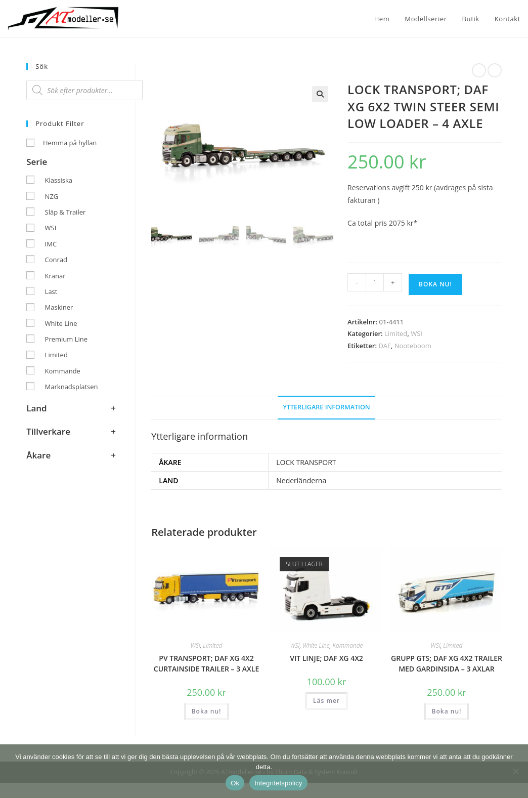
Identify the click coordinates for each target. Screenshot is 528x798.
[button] (320, 94)
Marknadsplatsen (71, 386)
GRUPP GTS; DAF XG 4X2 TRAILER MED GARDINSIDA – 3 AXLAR (446, 663)
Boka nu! (435, 284)
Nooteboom (412, 345)
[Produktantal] (375, 282)
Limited (395, 333)
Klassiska (58, 180)
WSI (416, 333)
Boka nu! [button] (207, 711)
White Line (316, 645)
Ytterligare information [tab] (326, 407)
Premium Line (66, 339)
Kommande (347, 645)
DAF (384, 345)
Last (51, 291)
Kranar (55, 275)
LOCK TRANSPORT (306, 462)
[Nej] (515, 771)
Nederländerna (301, 480)
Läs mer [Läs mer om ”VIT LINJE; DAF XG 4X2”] (326, 700)
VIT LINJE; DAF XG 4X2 (326, 658)
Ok (235, 783)
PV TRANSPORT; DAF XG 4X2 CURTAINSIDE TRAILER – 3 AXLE (206, 663)
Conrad (56, 259)
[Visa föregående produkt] (479, 70)
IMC (51, 243)
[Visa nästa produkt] (495, 70)
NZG (52, 196)
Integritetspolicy (278, 783)
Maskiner (59, 307)
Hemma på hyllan (70, 142)
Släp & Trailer (65, 212)
